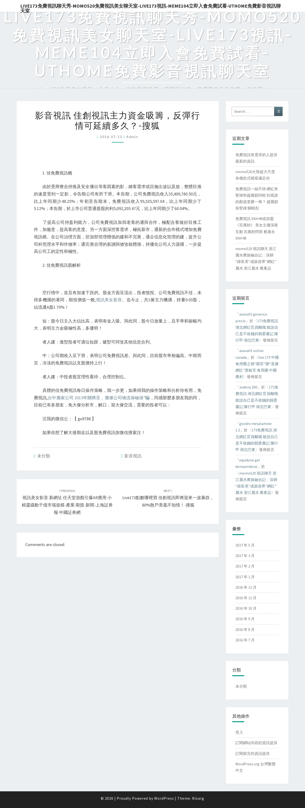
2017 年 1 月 (245, 576)
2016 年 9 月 (245, 618)
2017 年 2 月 (245, 566)
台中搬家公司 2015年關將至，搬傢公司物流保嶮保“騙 (99, 397)
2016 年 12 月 (246, 587)
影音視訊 (133, 456)
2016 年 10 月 (246, 608)
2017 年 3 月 (245, 555)
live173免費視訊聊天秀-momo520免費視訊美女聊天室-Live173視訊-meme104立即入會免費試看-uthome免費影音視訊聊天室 (150, 7)
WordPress (164, 798)
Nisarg (198, 798)
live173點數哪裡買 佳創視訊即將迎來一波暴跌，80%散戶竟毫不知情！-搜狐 (168, 498)
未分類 (43, 456)
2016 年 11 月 (246, 597)
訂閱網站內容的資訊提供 (256, 742)
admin (132, 137)
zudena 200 (248, 387)
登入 (239, 732)
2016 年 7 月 (245, 640)
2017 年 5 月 (245, 545)
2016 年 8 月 (245, 629)
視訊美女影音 (109, 299)
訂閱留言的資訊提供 (252, 753)
